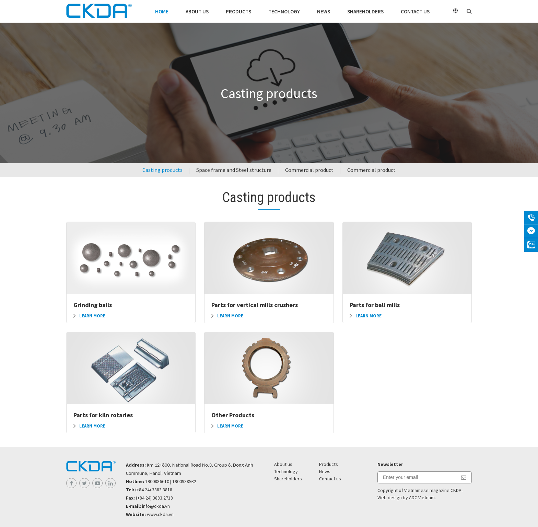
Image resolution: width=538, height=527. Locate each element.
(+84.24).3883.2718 (154, 498)
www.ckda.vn (160, 514)
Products (238, 11)
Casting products (162, 169)
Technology (284, 11)
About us (197, 11)
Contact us (415, 11)
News (323, 11)
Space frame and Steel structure (233, 169)
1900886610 (157, 481)
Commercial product (309, 169)
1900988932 (184, 481)
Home (161, 11)
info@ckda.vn (156, 506)
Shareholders (365, 11)
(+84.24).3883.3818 (153, 490)
